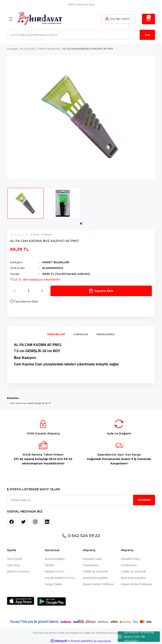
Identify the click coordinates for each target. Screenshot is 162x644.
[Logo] (39, 19)
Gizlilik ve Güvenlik (95, 571)
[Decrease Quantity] (14, 291)
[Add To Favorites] (24, 301)
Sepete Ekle (101, 291)
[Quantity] (28, 291)
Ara (147, 35)
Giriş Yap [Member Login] (115, 18)
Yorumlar (80, 334)
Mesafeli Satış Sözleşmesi (92, 562)
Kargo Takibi (53, 584)
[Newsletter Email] (81, 500)
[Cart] (148, 19)
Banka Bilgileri (55, 558)
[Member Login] (107, 19)
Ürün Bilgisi (56, 334)
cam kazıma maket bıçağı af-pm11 (30, 403)
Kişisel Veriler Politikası (98, 584)
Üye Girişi (13, 565)
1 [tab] (81, 223)
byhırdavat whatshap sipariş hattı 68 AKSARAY (136, 636)
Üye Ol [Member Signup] (126, 18)
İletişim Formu (54, 571)
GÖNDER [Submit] (144, 500)
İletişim (50, 565)
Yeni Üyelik (14, 558)
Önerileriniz (105, 334)
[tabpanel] (25, 205)
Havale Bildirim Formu (60, 577)
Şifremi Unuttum (18, 571)
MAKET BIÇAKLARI (55, 262)
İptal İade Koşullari (95, 577)
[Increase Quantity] (42, 291)
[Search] (81, 35)
